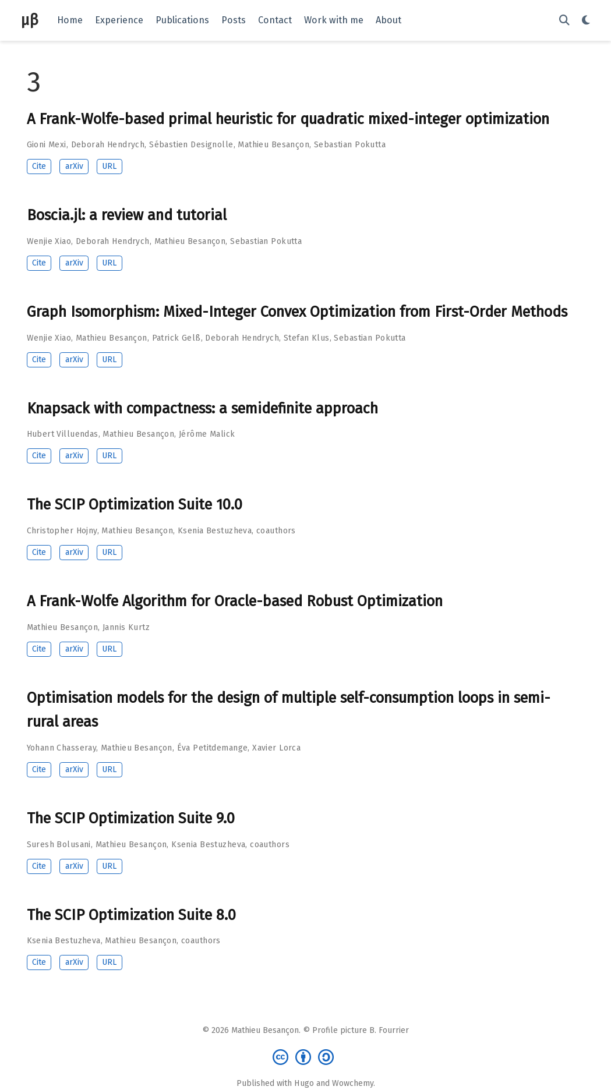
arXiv (74, 166)
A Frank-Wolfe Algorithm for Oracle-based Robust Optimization (235, 601)
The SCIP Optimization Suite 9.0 (131, 818)
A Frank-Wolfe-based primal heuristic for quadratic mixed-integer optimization (288, 119)
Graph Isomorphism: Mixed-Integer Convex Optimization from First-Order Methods (297, 312)
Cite (39, 166)
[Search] (564, 20)
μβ (29, 20)
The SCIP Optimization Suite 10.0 (134, 505)
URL (109, 166)
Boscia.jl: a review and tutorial (127, 215)
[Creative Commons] (305, 1056)
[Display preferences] (586, 20)
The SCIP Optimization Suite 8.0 (131, 915)
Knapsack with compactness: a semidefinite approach (202, 408)
